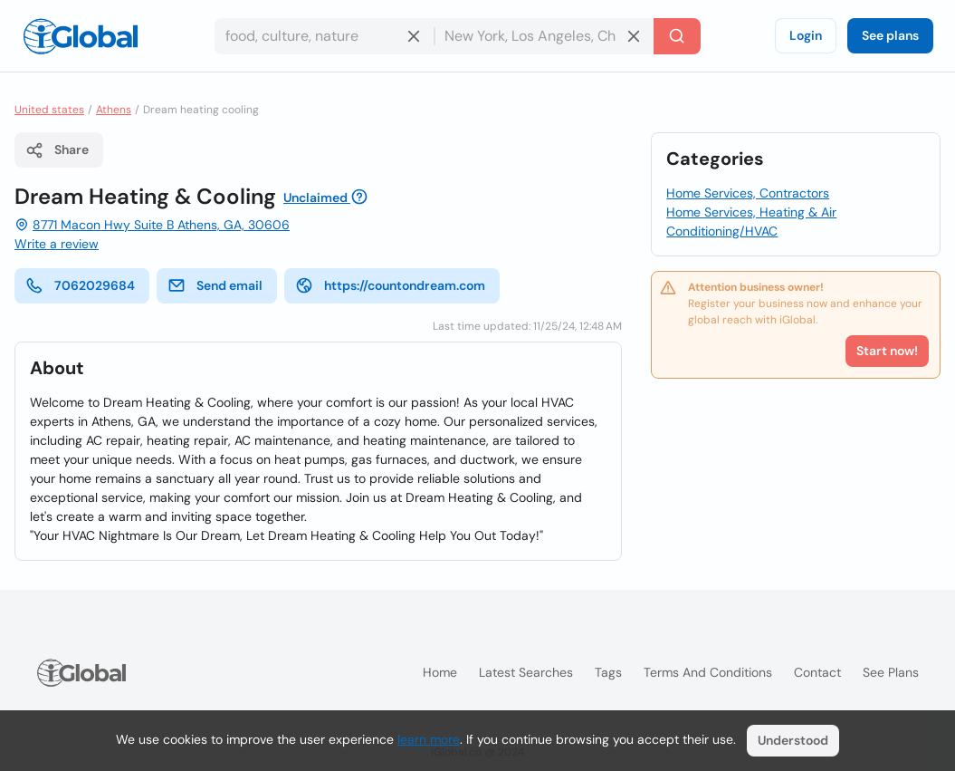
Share (57, 150)
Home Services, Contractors (747, 193)
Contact (817, 672)
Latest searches (526, 672)
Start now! (887, 350)
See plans (890, 35)
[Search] (677, 36)
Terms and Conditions (708, 672)
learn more (428, 739)
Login (805, 35)
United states (49, 109)
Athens (113, 109)
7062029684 (80, 285)
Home (440, 672)
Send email (215, 285)
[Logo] (80, 36)
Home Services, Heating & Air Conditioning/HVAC (751, 221)
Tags (608, 672)
